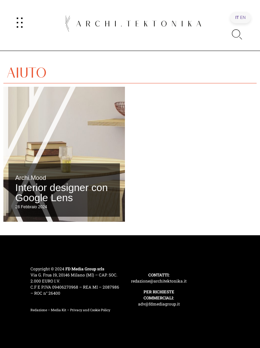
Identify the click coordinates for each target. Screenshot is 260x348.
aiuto (27, 70)
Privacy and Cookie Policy (90, 310)
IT (237, 17)
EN (243, 17)
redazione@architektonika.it (159, 281)
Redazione (38, 310)
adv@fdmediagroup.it (159, 303)
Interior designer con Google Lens (61, 192)
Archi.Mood (30, 178)
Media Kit (58, 310)
